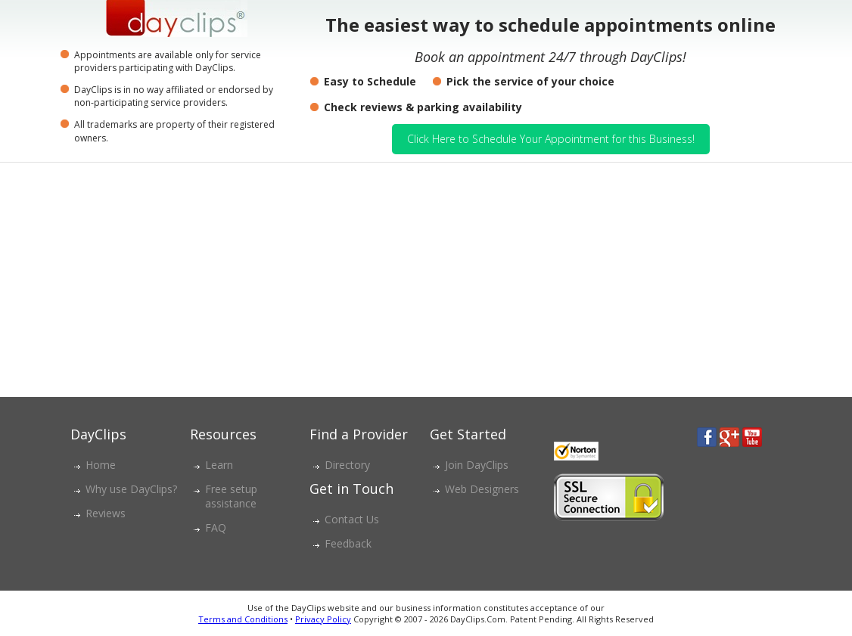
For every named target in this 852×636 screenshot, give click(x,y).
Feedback (348, 543)
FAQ (215, 527)
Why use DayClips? (131, 489)
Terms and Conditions (243, 619)
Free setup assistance (231, 496)
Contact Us (352, 519)
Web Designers (482, 489)
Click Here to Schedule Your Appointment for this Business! (551, 139)
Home (101, 465)
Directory (347, 465)
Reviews (106, 513)
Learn (219, 465)
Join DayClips (476, 465)
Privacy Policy (323, 619)
